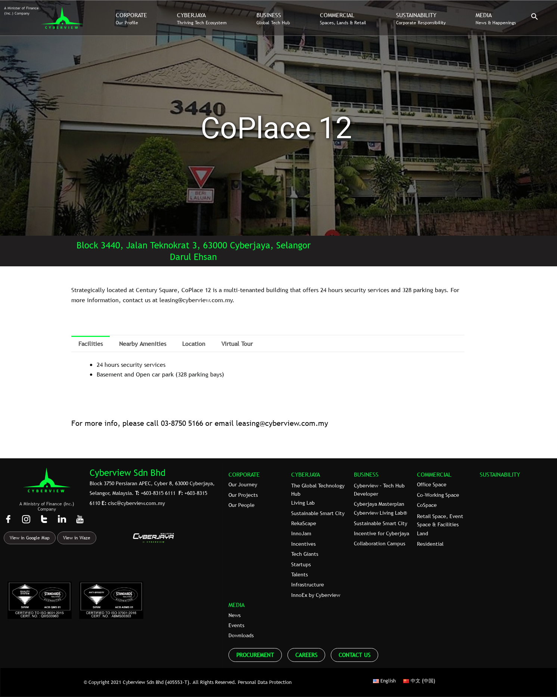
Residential (430, 543)
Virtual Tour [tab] (237, 344)
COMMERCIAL (434, 474)
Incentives (303, 543)
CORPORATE (244, 474)
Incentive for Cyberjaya (381, 533)
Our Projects (243, 495)
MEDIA (236, 605)
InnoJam (301, 533)
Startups (301, 564)
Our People (241, 505)
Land (422, 533)
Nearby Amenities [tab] (142, 344)
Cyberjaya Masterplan (379, 504)
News (234, 615)
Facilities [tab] (90, 344)
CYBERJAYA (305, 474)
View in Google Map (30, 538)
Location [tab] (193, 344)
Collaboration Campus (379, 543)
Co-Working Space (438, 495)
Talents (299, 574)
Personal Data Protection (265, 682)
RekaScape (303, 523)
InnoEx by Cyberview (315, 595)
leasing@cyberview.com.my (282, 423)
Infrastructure (307, 584)
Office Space (431, 484)
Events (236, 625)
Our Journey (242, 484)
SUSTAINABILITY (500, 474)
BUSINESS (366, 474)
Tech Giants (304, 554)
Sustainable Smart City (318, 513)
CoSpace (427, 505)
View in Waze (76, 538)
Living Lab (303, 502)
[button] (534, 18)
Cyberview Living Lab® (380, 512)
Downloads (241, 635)
